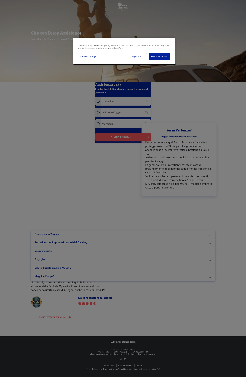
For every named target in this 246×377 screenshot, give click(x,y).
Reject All (136, 56)
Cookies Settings (88, 56)
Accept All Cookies (159, 56)
